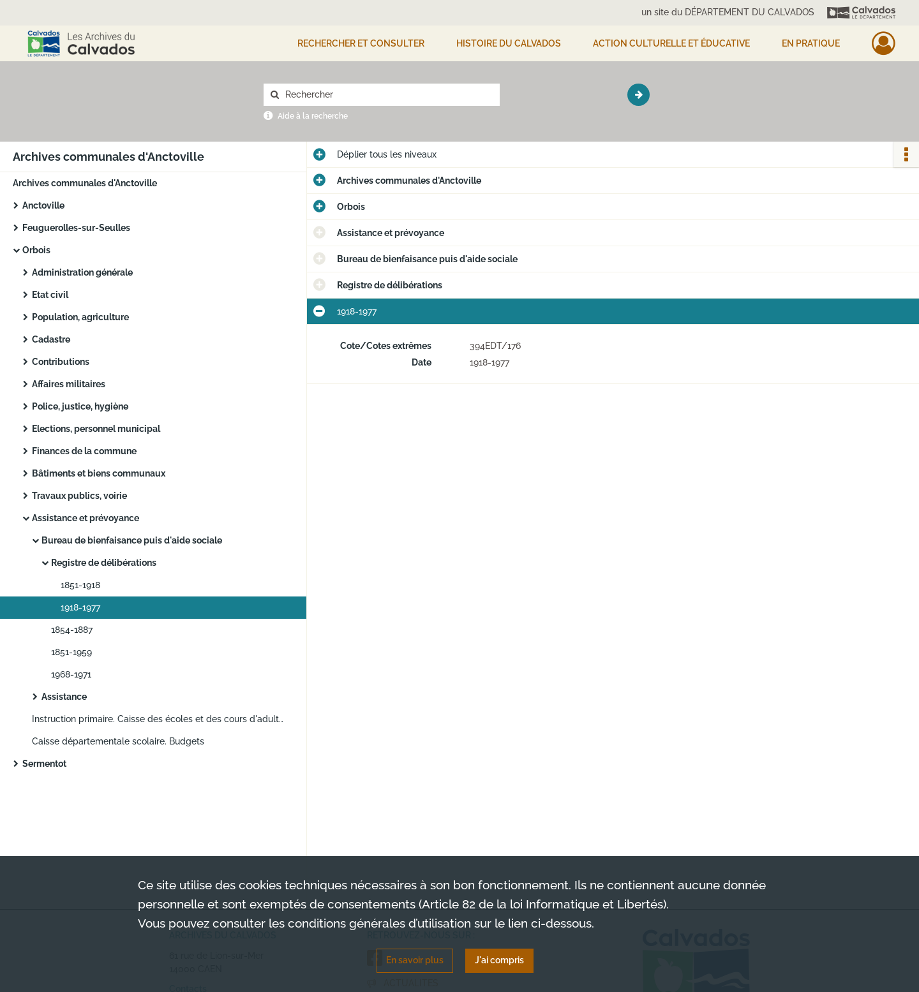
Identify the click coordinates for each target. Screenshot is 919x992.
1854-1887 (72, 630)
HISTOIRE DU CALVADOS (508, 43)
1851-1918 (80, 585)
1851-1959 (71, 652)
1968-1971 (71, 674)
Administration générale (82, 272)
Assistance (64, 697)
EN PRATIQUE (811, 43)
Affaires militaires (68, 384)
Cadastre (51, 339)
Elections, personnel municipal (96, 429)
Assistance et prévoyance (85, 518)
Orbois (36, 250)
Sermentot (44, 764)
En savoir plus (415, 960)
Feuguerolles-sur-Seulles (76, 228)
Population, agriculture (80, 317)
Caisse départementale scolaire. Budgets (118, 741)
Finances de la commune (84, 451)
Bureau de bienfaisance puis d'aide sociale (131, 540)
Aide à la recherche (313, 116)
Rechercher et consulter (360, 43)
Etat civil (50, 295)
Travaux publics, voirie (79, 496)
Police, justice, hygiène (80, 406)
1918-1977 (80, 607)
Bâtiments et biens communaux (98, 473)
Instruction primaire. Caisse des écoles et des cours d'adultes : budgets (159, 719)
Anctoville (43, 205)
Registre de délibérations (103, 563)
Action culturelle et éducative (671, 43)
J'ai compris (499, 960)
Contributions (60, 362)
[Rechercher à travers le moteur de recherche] (388, 94)
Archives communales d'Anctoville (85, 183)
